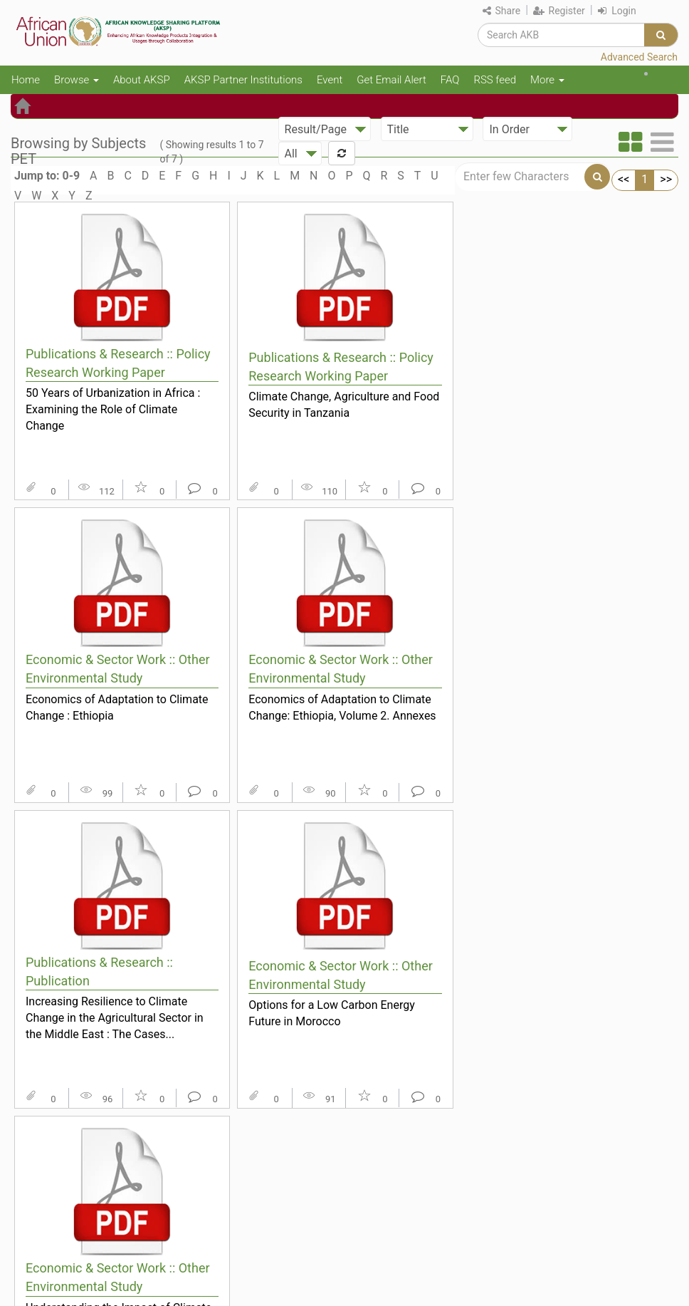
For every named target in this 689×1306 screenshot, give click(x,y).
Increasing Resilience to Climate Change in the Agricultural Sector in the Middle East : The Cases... (115, 1017)
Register (559, 10)
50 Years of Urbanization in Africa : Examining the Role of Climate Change (113, 409)
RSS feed (494, 79)
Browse (76, 79)
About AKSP (141, 79)
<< (623, 179)
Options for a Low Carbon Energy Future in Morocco (331, 1013)
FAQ (450, 79)
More (547, 79)
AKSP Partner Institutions (243, 79)
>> (666, 179)
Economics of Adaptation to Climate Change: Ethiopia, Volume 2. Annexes (342, 707)
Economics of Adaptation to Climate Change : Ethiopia (117, 707)
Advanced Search (639, 57)
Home (25, 79)
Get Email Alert (391, 79)
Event (329, 79)
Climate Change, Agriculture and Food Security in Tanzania (343, 405)
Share (501, 10)
